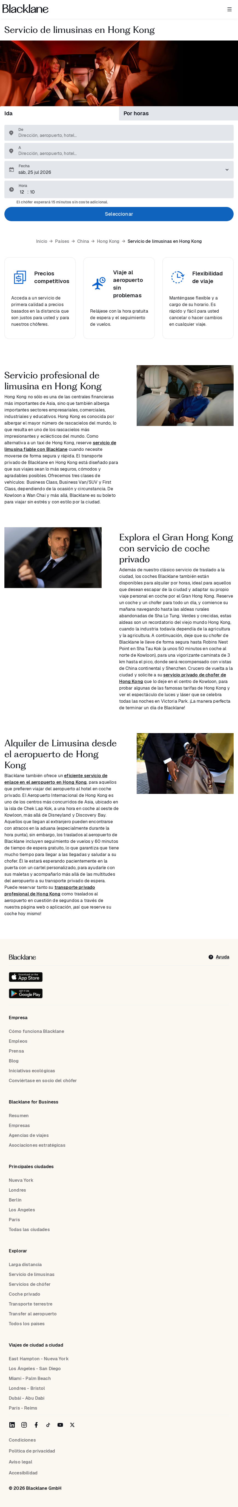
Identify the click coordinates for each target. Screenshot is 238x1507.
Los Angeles (22, 1210)
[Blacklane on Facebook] (36, 1425)
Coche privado (24, 1294)
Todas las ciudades (29, 1229)
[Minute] (33, 192)
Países (62, 241)
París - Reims (23, 1408)
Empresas (19, 1125)
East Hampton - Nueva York (39, 1359)
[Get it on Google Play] (26, 993)
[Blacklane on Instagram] (24, 1425)
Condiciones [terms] (22, 1440)
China (83, 241)
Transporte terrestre (30, 1304)
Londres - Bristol (27, 1388)
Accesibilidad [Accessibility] (23, 1473)
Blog (14, 1061)
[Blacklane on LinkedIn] (12, 1425)
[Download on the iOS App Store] (26, 977)
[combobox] (121, 135)
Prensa (16, 1051)
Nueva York (21, 1180)
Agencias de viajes (29, 1135)
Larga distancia (25, 1264)
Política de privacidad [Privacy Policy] (32, 1451)
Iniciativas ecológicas (32, 1071)
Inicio (41, 241)
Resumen (19, 1116)
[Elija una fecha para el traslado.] (119, 169)
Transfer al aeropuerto (33, 1314)
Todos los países (27, 1324)
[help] (218, 957)
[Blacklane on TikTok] (48, 1425)
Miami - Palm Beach (30, 1378)
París (14, 1220)
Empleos (18, 1041)
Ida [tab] (8, 113)
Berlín (15, 1200)
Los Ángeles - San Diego (35, 1368)
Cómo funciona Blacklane (36, 1031)
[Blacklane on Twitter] (72, 1425)
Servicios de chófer (30, 1284)
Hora (23, 185)
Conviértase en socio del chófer (43, 1081)
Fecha (24, 165)
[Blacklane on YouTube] (60, 1425)
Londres (17, 1190)
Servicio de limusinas (32, 1274)
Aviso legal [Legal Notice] (20, 1462)
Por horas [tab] (136, 113)
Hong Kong (108, 241)
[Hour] (22, 192)
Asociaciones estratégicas (37, 1145)
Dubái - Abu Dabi (26, 1398)
